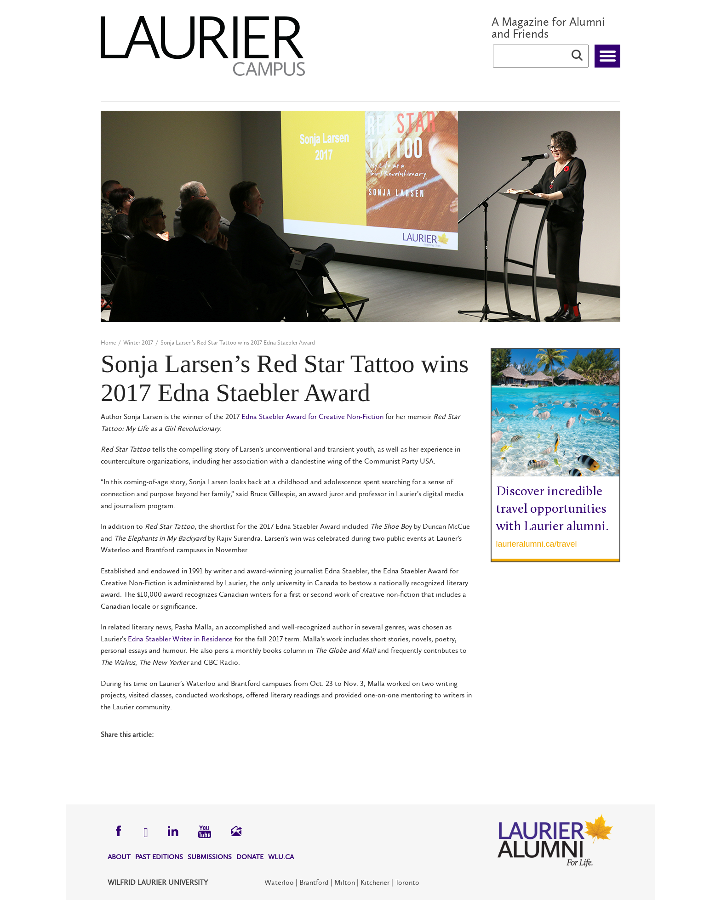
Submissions (210, 857)
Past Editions (159, 857)
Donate (249, 857)
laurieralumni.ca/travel (536, 544)
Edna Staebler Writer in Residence (180, 638)
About (119, 857)
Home (108, 342)
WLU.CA (281, 857)
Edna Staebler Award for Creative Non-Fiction (312, 416)
